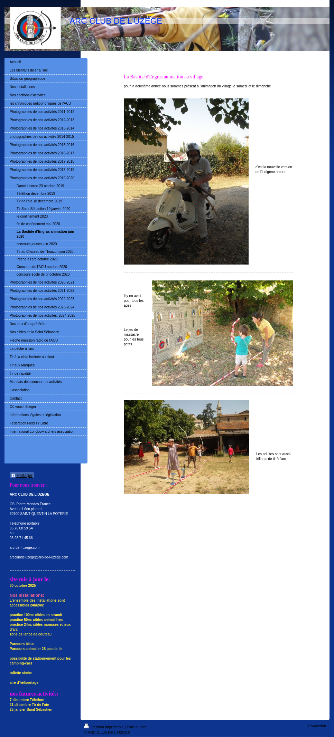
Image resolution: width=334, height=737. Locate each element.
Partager (22, 475)
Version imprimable (104, 727)
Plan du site (137, 727)
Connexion (317, 726)
